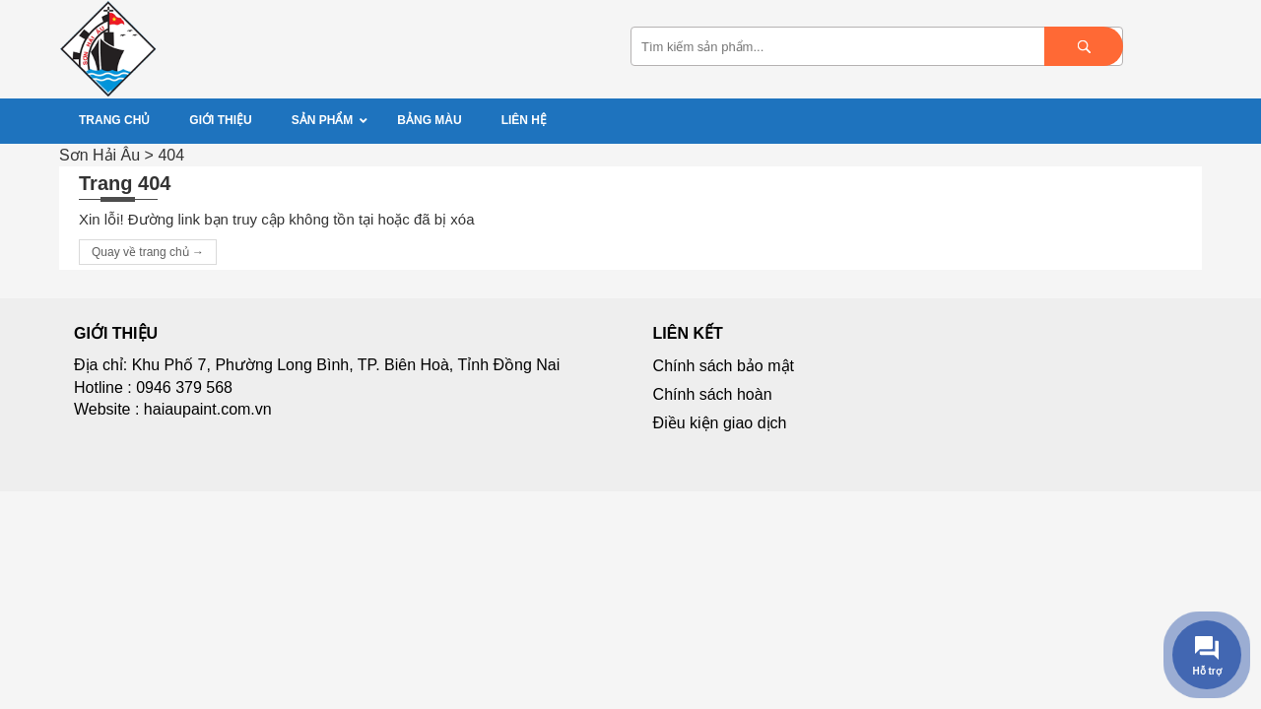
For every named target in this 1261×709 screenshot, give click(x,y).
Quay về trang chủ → (148, 252)
